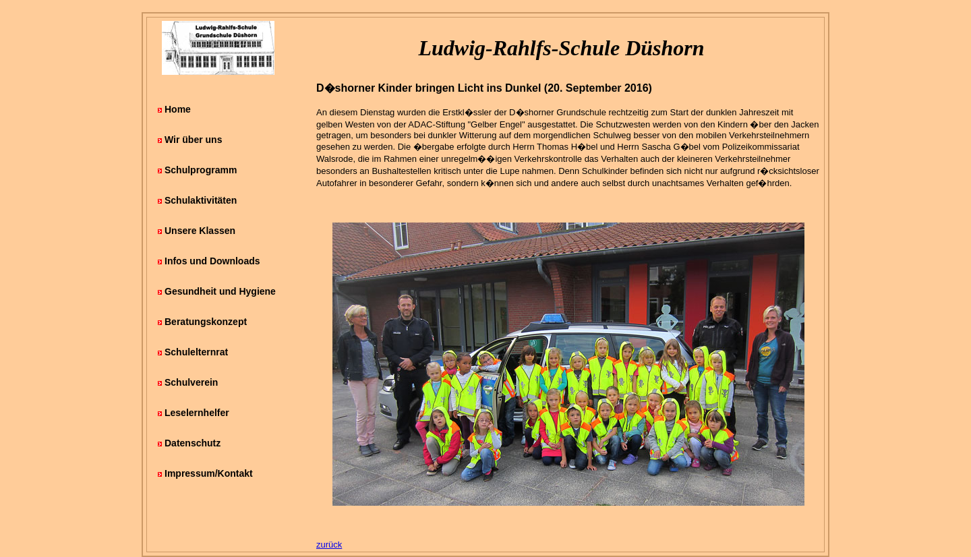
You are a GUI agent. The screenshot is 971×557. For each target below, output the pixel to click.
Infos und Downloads (212, 261)
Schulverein (191, 382)
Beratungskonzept (206, 321)
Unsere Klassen (200, 230)
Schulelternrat (196, 352)
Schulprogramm (201, 170)
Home (178, 109)
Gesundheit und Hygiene (220, 291)
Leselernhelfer (197, 412)
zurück (329, 544)
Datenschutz (192, 443)
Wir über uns (193, 139)
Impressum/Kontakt (209, 473)
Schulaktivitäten (201, 200)
